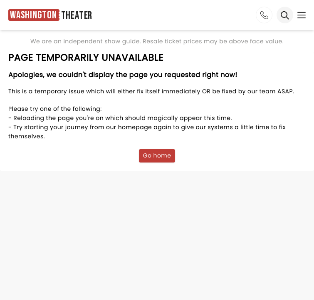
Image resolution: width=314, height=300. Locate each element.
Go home (157, 155)
